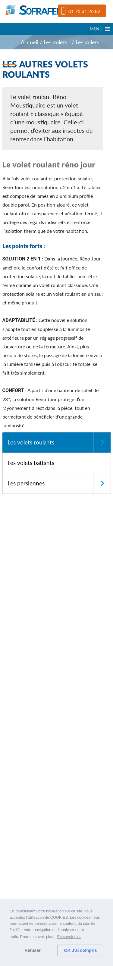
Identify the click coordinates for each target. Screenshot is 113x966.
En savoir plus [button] (69, 936)
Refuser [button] (32, 950)
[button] (96, 29)
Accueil (29, 42)
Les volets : (57, 42)
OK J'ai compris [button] (80, 950)
